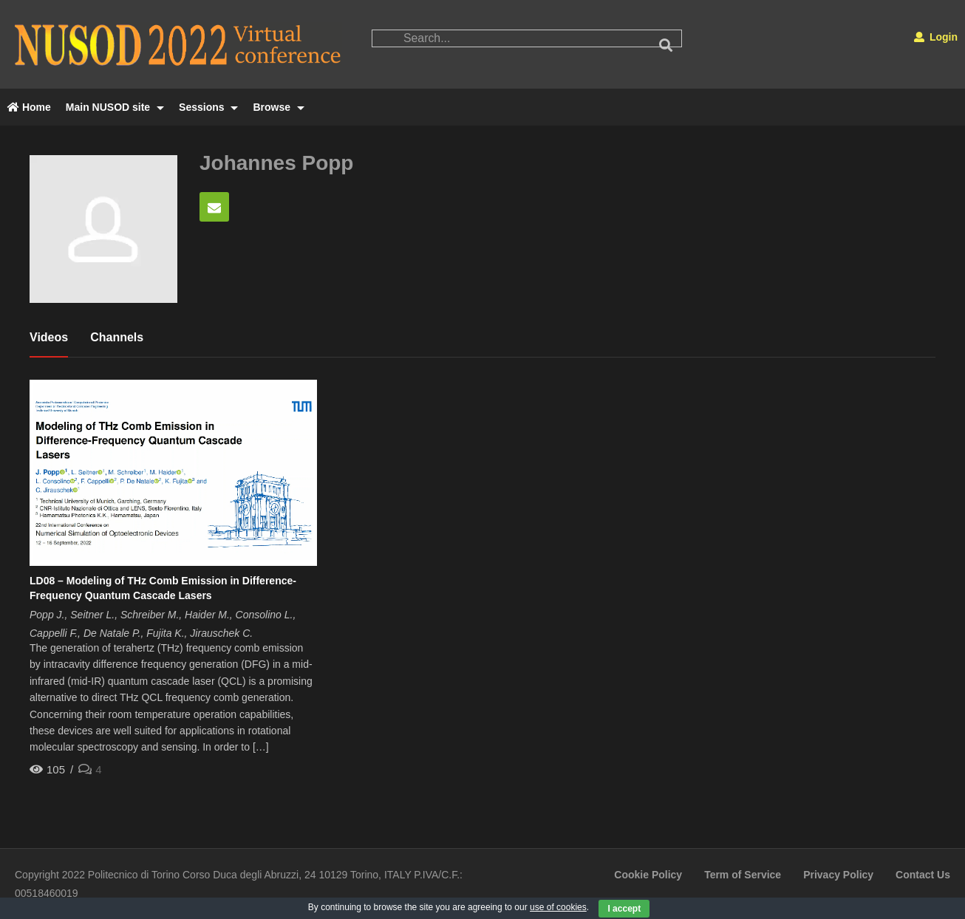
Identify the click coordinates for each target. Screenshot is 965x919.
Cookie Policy (648, 875)
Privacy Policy (838, 875)
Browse (278, 107)
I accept (624, 908)
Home (29, 107)
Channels (116, 337)
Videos (49, 337)
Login (936, 37)
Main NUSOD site (115, 107)
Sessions (208, 107)
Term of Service (742, 875)
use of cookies (558, 907)
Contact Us (923, 875)
